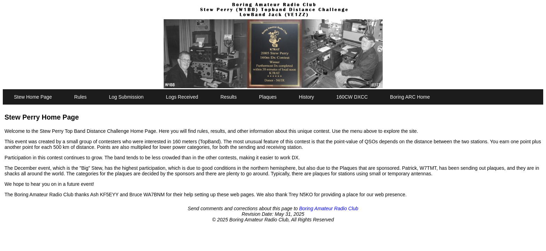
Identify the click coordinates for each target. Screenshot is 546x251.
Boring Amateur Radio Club (328, 208)
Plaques (268, 97)
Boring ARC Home (410, 97)
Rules (80, 97)
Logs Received (182, 97)
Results (228, 97)
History (306, 97)
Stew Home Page (33, 97)
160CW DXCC (352, 97)
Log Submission (126, 97)
